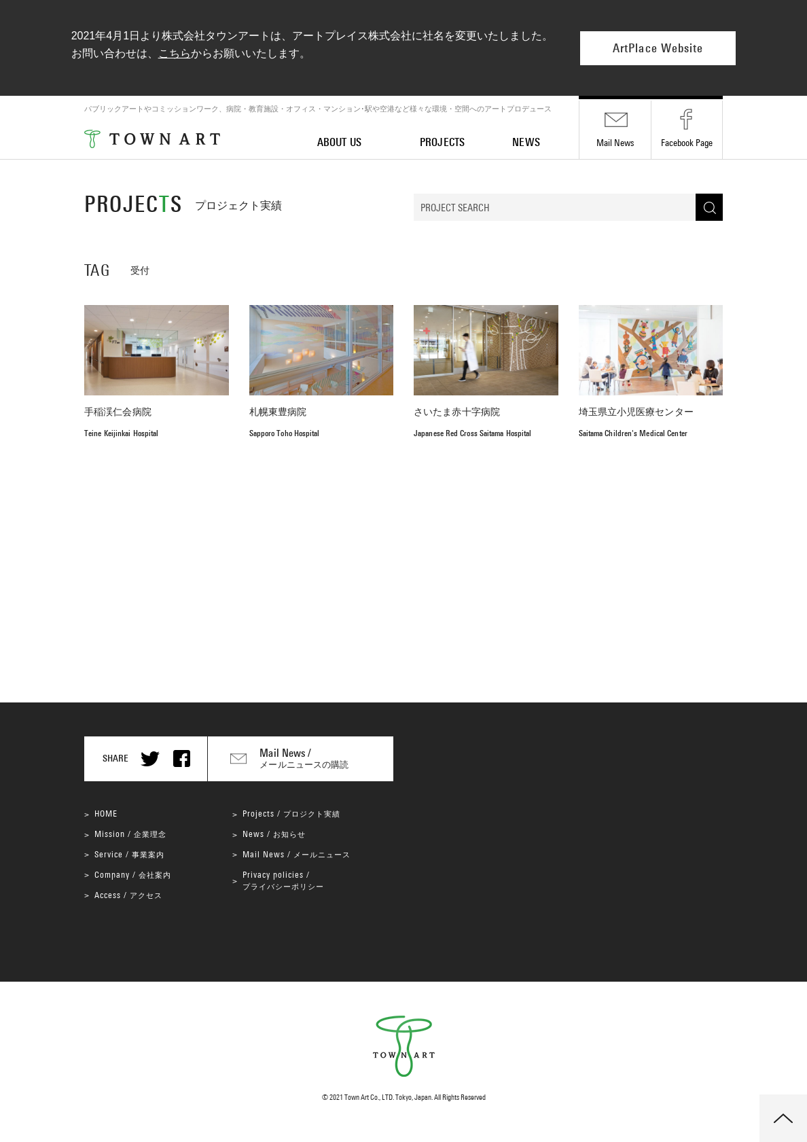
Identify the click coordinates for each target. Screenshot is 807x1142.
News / (274, 834)
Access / (128, 895)
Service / (129, 854)
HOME (106, 813)
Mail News (615, 142)
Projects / (291, 813)
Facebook (687, 142)
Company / (132, 875)
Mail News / (297, 854)
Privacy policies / (283, 880)
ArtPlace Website (658, 48)
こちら (174, 53)
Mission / (130, 834)
